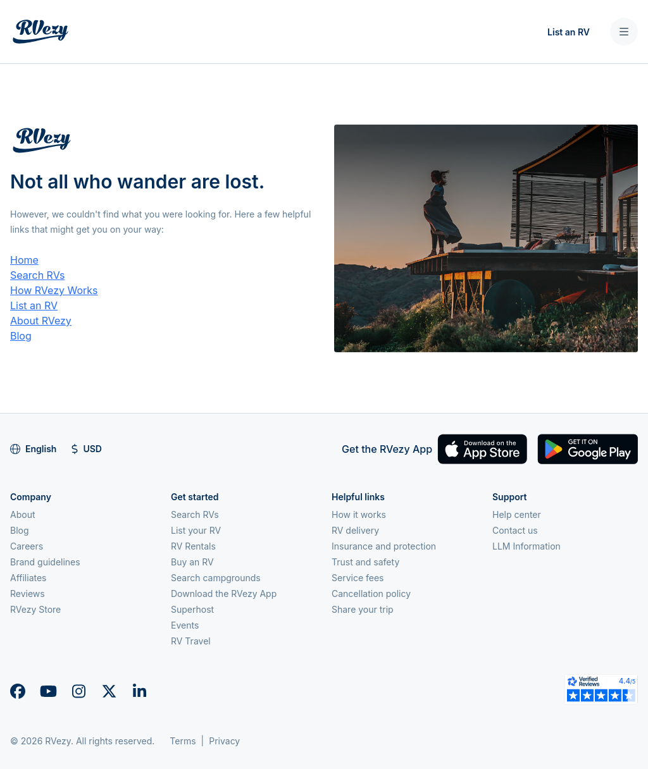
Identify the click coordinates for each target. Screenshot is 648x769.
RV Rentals (193, 546)
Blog (21, 335)
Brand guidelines (45, 562)
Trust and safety (365, 562)
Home (24, 260)
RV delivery (355, 530)
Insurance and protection (384, 546)
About (22, 514)
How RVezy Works (54, 290)
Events (185, 625)
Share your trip (363, 609)
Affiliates (28, 577)
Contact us (515, 530)
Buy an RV (192, 562)
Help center (516, 514)
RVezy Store (35, 609)
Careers (26, 546)
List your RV (196, 530)
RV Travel (191, 641)
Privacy (224, 740)
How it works (359, 514)
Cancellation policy (371, 593)
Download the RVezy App (224, 593)
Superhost (192, 609)
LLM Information (526, 546)
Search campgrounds (216, 577)
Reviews (27, 593)
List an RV (568, 32)
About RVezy (41, 320)
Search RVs (37, 275)
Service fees (357, 577)
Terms (183, 740)
